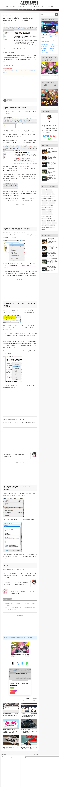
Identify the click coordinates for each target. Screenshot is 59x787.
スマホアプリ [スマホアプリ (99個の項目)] (50, 208)
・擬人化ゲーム (53, 50)
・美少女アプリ (44, 44)
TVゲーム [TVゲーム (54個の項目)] (51, 192)
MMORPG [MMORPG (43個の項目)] (43, 192)
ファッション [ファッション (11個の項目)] (44, 212)
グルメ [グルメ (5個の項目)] (49, 201)
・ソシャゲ (52, 52)
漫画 (7, 6)
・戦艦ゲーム (52, 48)
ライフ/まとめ (37, 6)
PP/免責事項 (28, 783)
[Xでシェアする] (13, 663)
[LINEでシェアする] (27, 663)
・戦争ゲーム (44, 48)
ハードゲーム (29, 6)
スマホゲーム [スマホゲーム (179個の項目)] (44, 210)
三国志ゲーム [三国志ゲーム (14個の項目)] (48, 217)
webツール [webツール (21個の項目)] (44, 195)
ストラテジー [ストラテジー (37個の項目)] (44, 206)
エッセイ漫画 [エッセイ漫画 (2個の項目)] (44, 199)
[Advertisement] (20, 87)
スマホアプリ (13, 6)
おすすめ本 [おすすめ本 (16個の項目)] (49, 195)
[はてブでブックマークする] (22, 663)
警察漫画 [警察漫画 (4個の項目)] (47, 228)
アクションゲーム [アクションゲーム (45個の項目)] (51, 197)
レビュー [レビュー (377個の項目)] (43, 217)
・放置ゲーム (44, 50)
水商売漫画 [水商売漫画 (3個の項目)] (44, 223)
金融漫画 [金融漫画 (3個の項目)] (43, 230)
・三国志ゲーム (53, 46)
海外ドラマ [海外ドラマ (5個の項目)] (49, 223)
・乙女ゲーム (52, 44)
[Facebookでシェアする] (17, 663)
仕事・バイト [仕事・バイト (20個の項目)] (44, 219)
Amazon (44, 6)
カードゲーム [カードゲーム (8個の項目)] (50, 199)
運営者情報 (22, 783)
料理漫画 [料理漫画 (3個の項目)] (48, 221)
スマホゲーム (21, 6)
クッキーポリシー (35, 783)
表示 (9, 100)
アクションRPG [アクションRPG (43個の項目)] (44, 197)
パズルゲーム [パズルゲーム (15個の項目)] (50, 210)
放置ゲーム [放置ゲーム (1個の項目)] (44, 221)
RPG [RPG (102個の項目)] (47, 192)
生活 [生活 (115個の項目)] (55, 223)
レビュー (35, 700)
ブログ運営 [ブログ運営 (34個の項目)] (49, 212)
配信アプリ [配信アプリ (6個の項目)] (52, 228)
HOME (29, 781)
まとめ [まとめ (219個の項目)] (53, 195)
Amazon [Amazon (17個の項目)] (43, 190)
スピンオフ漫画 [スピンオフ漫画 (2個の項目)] (50, 206)
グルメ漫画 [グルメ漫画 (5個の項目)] (54, 201)
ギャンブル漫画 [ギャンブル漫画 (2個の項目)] (44, 201)
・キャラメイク (44, 52)
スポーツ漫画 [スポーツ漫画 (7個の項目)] (44, 208)
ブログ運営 (50, 6)
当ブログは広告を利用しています (19, 48)
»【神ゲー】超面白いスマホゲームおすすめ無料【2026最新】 (29, 9)
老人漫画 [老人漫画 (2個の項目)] (43, 228)
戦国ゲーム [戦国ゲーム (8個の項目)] (49, 219)
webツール (28, 700)
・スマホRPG (44, 37)
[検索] (56, 14)
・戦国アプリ (44, 46)
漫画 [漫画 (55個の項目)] (52, 223)
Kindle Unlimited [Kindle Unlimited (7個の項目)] (49, 190)
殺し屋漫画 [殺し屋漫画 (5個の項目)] (53, 221)
